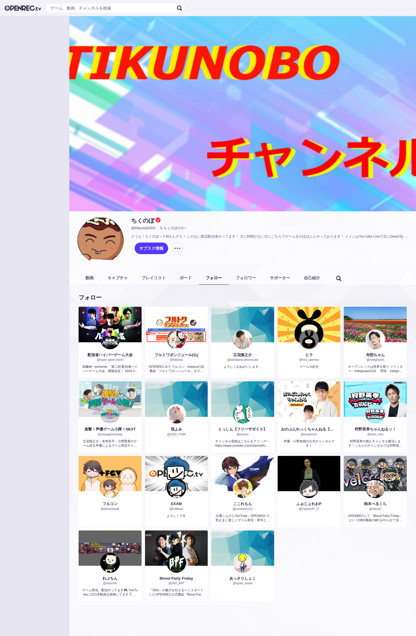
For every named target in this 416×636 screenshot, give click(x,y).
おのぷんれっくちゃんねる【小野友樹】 (309, 429)
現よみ (176, 429)
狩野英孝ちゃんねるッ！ (375, 429)
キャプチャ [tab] (117, 278)
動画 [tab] (90, 278)
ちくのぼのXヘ (173, 228)
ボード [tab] (186, 278)
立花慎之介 (242, 355)
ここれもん (242, 504)
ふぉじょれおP (309, 504)
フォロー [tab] (214, 278)
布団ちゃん (375, 355)
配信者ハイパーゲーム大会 (110, 355)
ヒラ (309, 355)
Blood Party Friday (176, 578)
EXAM (176, 504)
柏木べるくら (375, 504)
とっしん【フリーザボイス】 (242, 429)
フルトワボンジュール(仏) (176, 355)
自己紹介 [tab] (312, 278)
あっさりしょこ (242, 578)
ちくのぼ (142, 220)
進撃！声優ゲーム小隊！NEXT (110, 429)
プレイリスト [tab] (154, 278)
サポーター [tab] (280, 278)
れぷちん (110, 578)
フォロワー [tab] (246, 278)
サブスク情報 (151, 248)
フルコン (110, 504)
